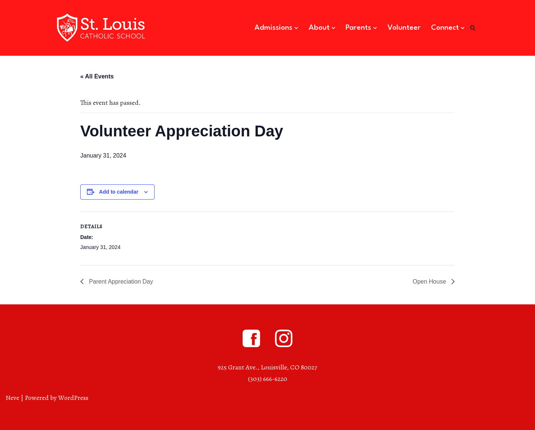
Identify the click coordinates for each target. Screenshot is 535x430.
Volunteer (404, 28)
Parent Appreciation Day (120, 281)
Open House (430, 281)
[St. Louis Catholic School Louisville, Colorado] (102, 27)
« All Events (97, 76)
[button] (296, 28)
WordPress (73, 397)
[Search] (473, 27)
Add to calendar (119, 192)
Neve (12, 397)
